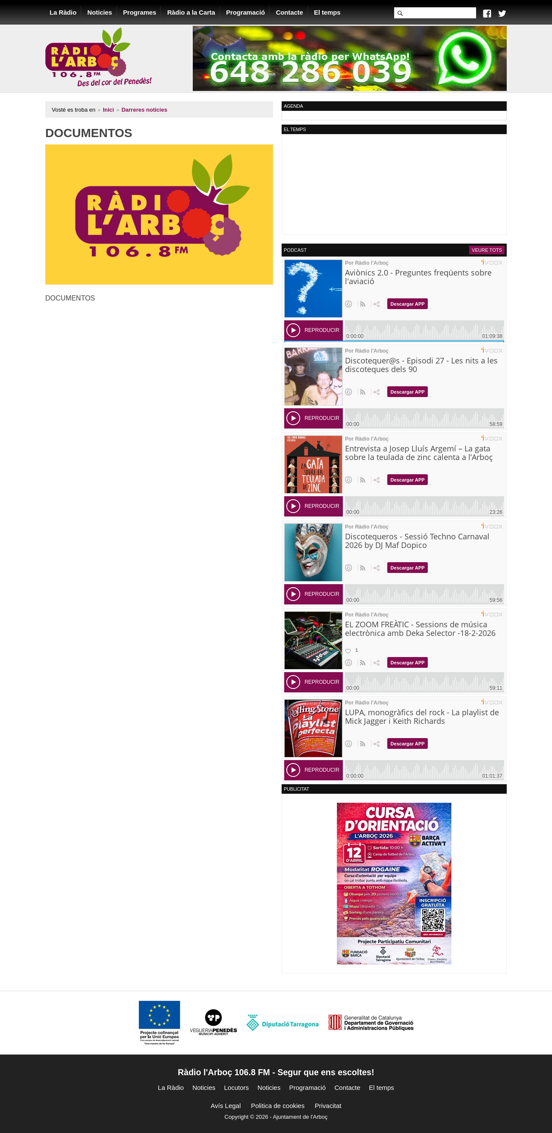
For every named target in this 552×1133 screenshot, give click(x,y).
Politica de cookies (277, 1105)
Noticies (100, 12)
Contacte (289, 12)
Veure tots (487, 250)
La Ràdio (63, 12)
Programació (245, 12)
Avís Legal (226, 1105)
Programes (139, 12)
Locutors (236, 1087)
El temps (327, 12)
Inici (108, 109)
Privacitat (328, 1105)
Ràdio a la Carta (191, 12)
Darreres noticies (144, 109)
